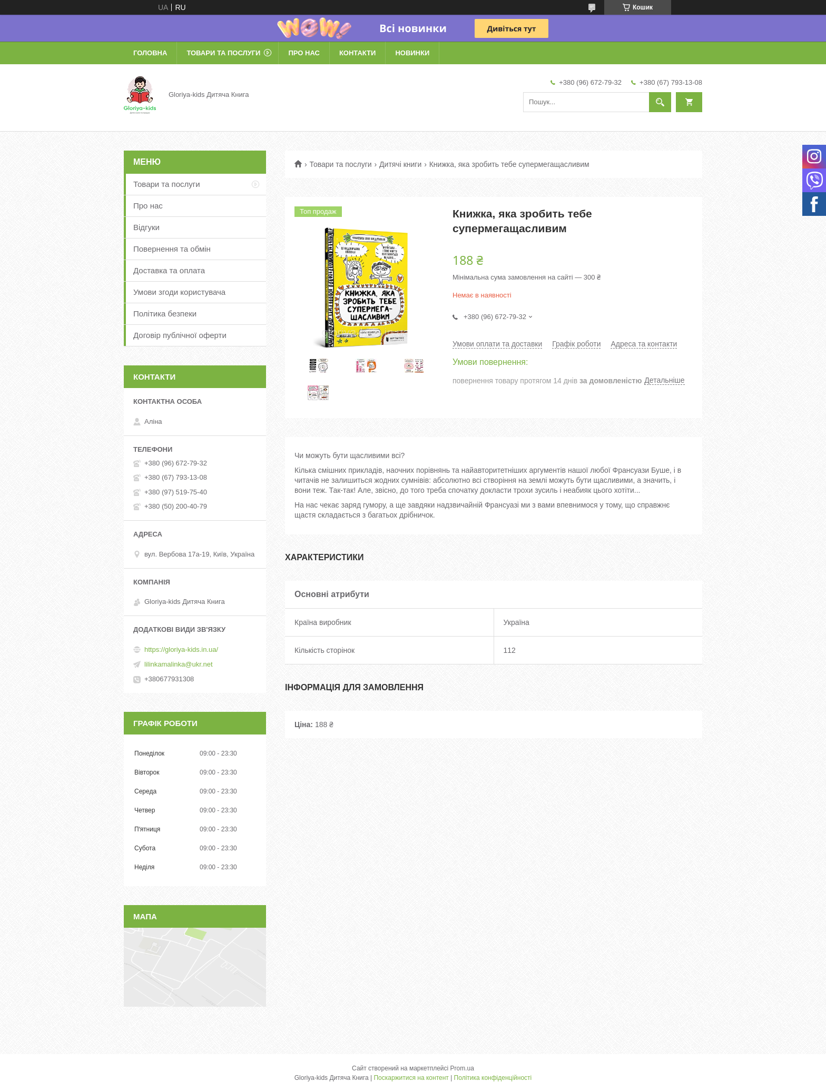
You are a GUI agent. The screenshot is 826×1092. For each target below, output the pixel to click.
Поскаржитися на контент (410, 1077)
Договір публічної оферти (180, 335)
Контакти (357, 53)
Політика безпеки (164, 313)
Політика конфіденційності (493, 1077)
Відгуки (146, 227)
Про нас (303, 53)
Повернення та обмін (172, 248)
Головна (150, 53)
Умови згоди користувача (179, 291)
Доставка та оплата (169, 270)
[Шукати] (660, 102)
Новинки (412, 53)
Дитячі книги (400, 164)
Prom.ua (462, 1068)
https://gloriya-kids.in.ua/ (181, 649)
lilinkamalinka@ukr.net (178, 664)
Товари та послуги (223, 53)
